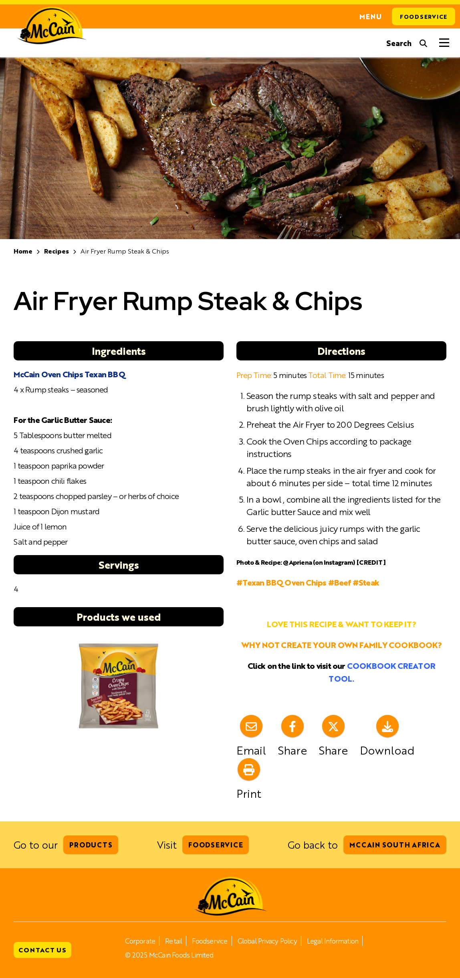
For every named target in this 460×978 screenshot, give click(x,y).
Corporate (140, 940)
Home (23, 251)
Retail (173, 940)
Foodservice (423, 16)
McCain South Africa (394, 844)
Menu (370, 16)
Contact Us (42, 950)
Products (90, 844)
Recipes (56, 251)
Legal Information (332, 940)
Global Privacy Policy (267, 940)
